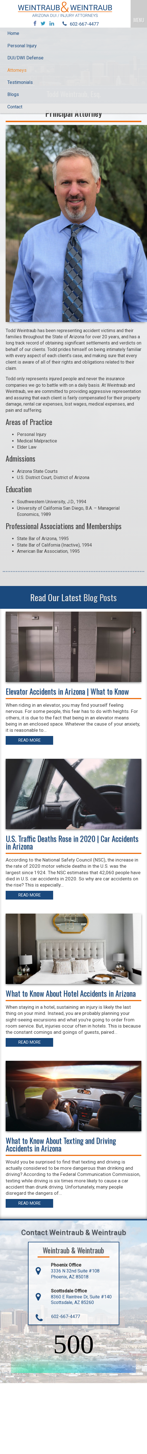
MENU (138, 20)
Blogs (13, 94)
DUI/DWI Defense (25, 58)
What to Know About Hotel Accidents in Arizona (71, 993)
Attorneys (17, 70)
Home (13, 33)
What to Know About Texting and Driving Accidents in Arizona (61, 1144)
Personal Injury (22, 45)
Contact (14, 106)
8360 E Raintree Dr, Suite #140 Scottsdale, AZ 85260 (81, 1299)
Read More (29, 740)
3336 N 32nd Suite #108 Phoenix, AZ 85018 (75, 1273)
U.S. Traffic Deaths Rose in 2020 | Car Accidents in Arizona (72, 842)
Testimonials (20, 82)
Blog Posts (100, 597)
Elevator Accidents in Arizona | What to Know (67, 691)
